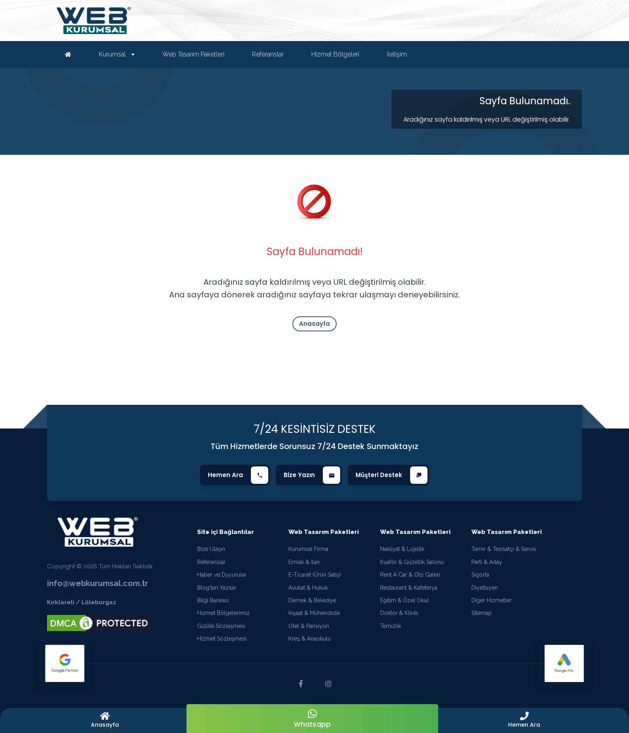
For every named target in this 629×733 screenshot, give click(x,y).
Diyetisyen (484, 588)
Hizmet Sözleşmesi (222, 638)
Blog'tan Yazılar (216, 588)
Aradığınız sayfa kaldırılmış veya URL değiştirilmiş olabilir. (486, 119)
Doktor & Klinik (399, 613)
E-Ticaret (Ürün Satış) (314, 574)
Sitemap (481, 613)
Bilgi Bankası (213, 600)
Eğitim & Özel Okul (404, 600)
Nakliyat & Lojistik (402, 549)
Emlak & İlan (304, 562)
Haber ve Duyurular (222, 574)
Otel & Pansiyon (308, 626)
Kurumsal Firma (308, 549)
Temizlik (390, 626)
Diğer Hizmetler (491, 600)
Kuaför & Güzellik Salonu (412, 562)
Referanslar (211, 562)
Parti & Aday (486, 562)
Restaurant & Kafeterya (408, 588)
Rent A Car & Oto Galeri (410, 574)
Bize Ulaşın (211, 549)
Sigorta (480, 574)
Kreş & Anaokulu (309, 638)
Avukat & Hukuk (308, 588)
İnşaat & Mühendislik (314, 613)
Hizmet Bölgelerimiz (223, 613)
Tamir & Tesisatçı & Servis (503, 549)
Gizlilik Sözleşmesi (221, 626)
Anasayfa (314, 324)
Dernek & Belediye (312, 600)
